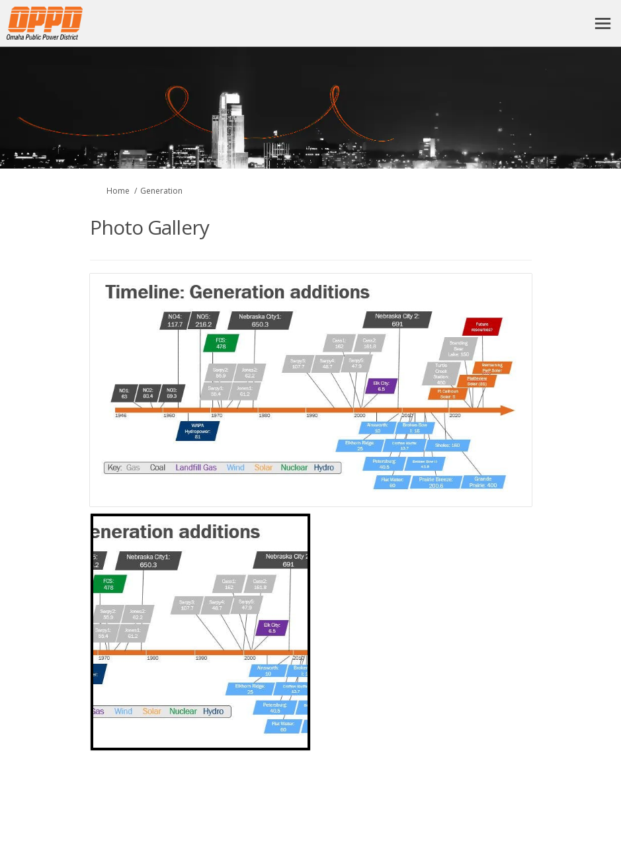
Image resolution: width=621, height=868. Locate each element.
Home (118, 190)
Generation (161, 190)
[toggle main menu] (602, 23)
